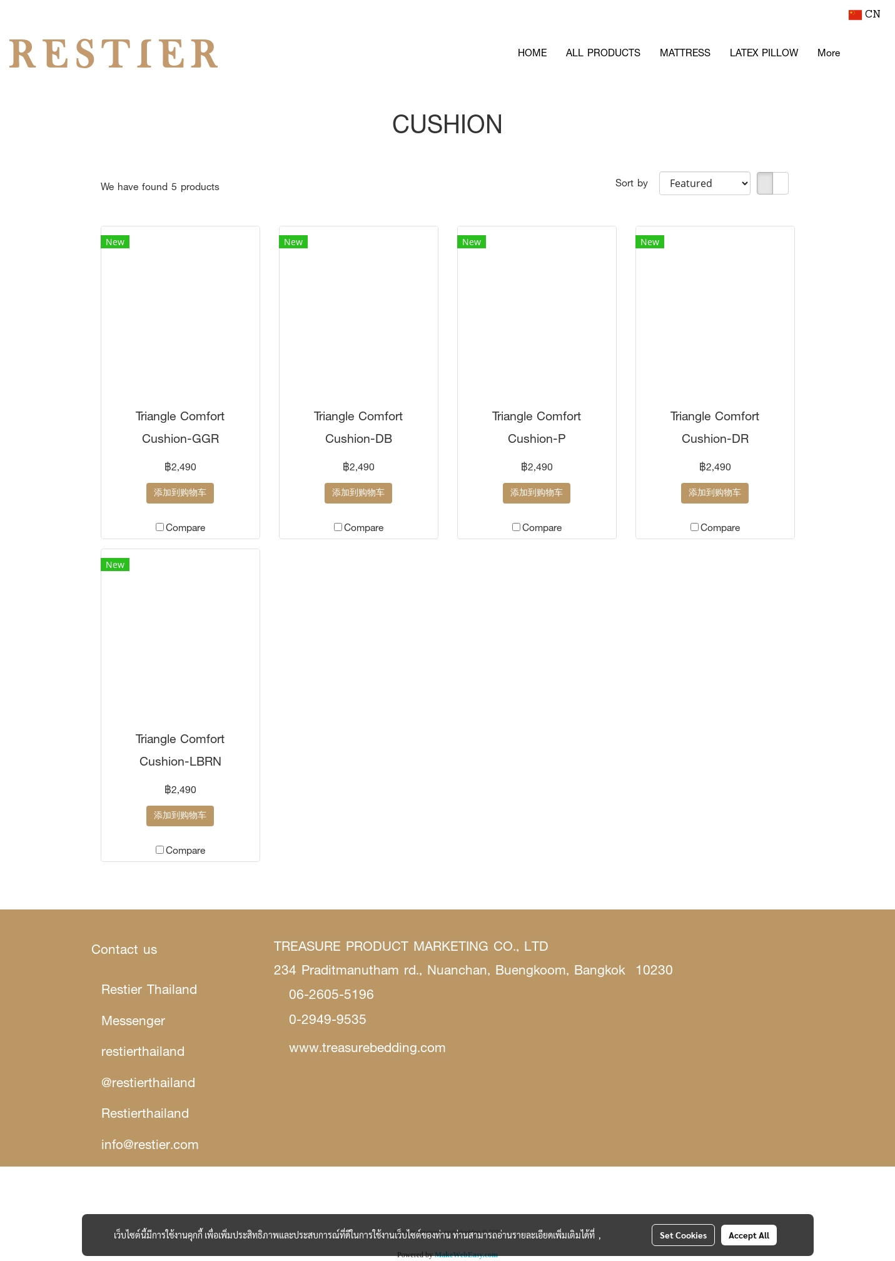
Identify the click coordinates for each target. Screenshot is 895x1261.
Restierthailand (145, 1113)
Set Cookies (683, 1234)
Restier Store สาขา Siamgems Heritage (392, 1082)
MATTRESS (685, 53)
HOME (532, 53)
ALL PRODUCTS (603, 53)
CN (865, 15)
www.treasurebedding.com (367, 1047)
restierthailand (143, 1051)
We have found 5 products (160, 187)
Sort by (637, 183)
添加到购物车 (180, 493)
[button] (868, 53)
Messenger (133, 1020)
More (828, 53)
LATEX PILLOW (764, 53)
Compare (185, 528)
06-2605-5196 (331, 994)
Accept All (749, 1234)
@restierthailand (148, 1082)
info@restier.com (150, 1144)
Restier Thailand (149, 989)
